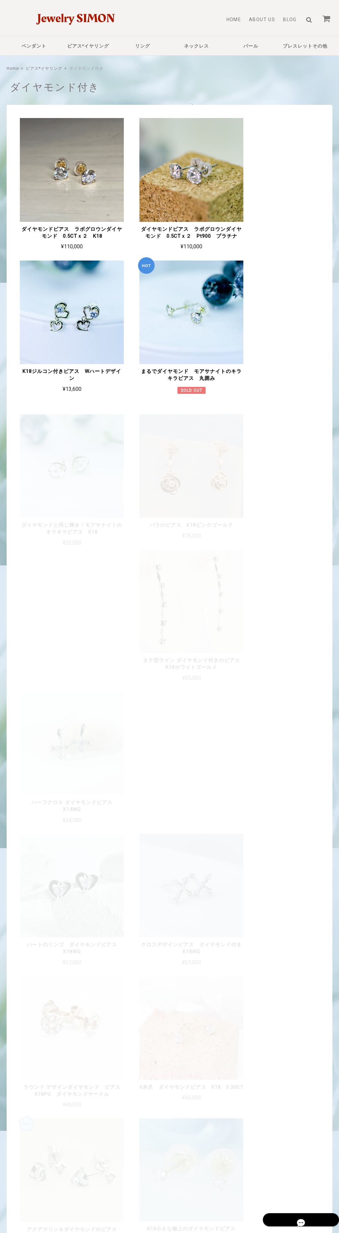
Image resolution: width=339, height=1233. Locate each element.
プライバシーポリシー (228, 1185)
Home (233, 19)
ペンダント (34, 46)
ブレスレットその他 (305, 46)
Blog (290, 19)
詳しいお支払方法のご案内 (132, 1068)
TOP (195, 1185)
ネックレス (196, 46)
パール (250, 46)
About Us (262, 19)
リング (142, 46)
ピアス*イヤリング (88, 46)
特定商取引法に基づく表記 (280, 1185)
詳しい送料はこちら (139, 1016)
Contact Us (133, 1153)
